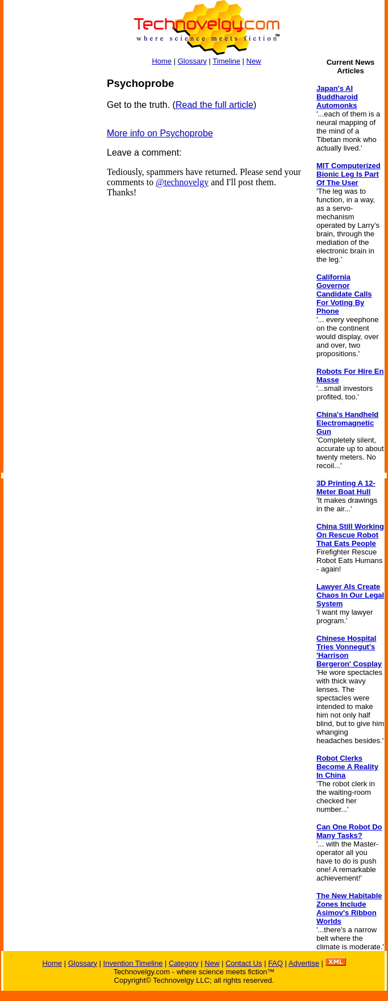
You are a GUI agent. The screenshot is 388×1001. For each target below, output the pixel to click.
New (254, 61)
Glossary (192, 61)
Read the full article (214, 105)
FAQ (275, 963)
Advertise (304, 963)
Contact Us (244, 963)
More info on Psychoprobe (160, 133)
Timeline (226, 61)
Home (162, 61)
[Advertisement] (48, 247)
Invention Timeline (133, 963)
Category (184, 963)
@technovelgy (182, 182)
